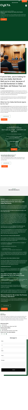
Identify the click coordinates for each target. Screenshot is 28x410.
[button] (26, 5)
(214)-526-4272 (15, 2)
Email (2, 350)
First (2, 345)
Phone (2, 355)
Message (2, 360)
